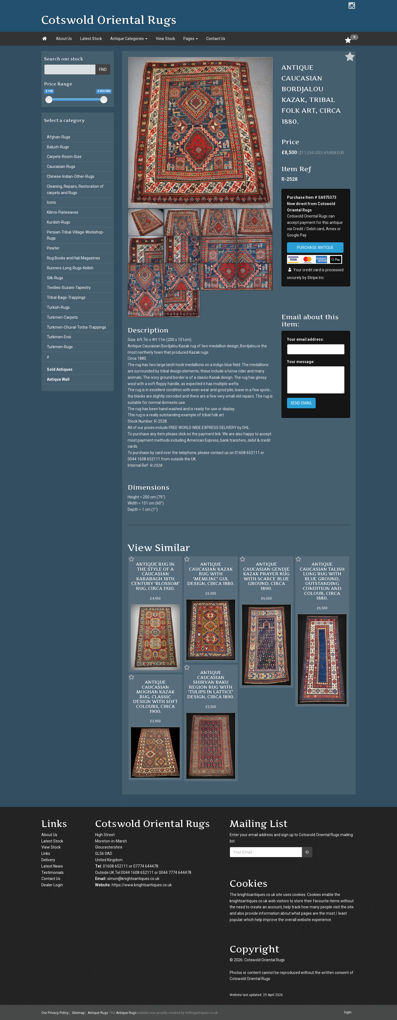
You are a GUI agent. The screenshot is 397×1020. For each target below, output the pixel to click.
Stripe (312, 277)
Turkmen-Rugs (60, 347)
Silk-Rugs (55, 278)
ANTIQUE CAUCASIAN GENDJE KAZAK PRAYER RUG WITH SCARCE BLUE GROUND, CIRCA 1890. (266, 576)
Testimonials (52, 872)
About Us (64, 38)
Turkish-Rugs (58, 307)
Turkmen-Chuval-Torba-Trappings (76, 327)
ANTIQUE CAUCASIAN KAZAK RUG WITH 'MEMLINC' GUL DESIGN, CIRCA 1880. (210, 573)
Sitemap (78, 1012)
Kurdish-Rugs (58, 222)
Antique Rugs (98, 1012)
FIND (103, 69)
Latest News (52, 866)
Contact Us (215, 38)
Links (45, 853)
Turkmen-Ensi (59, 337)
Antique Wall (58, 379)
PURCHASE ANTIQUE (315, 247)
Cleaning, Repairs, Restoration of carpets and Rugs (75, 189)
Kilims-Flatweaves (62, 212)
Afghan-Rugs (58, 137)
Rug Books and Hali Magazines (73, 258)
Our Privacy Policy (55, 1012)
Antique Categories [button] (128, 38)
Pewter (53, 248)
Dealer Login (52, 885)
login (348, 1012)
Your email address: (305, 339)
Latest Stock (91, 38)
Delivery (48, 860)
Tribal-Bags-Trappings (66, 297)
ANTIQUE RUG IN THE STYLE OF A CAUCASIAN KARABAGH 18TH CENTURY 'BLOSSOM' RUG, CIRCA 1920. (155, 576)
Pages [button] (190, 38)
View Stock (165, 38)
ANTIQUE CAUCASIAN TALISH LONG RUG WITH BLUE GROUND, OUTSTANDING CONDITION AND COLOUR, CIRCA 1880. (322, 581)
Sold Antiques (60, 369)
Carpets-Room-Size (64, 156)
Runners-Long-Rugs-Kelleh (70, 268)
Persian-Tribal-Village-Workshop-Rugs (75, 235)
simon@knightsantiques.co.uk (133, 878)
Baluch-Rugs (58, 147)
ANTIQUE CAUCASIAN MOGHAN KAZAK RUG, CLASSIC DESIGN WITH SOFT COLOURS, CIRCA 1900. (155, 696)
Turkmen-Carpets (62, 317)
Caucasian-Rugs (61, 166)
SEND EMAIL (301, 403)
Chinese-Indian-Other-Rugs (70, 176)
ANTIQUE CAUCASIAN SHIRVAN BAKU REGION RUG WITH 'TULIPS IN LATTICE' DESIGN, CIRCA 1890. (210, 684)
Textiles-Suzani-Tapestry (69, 287)
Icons (51, 202)
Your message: (301, 361)
